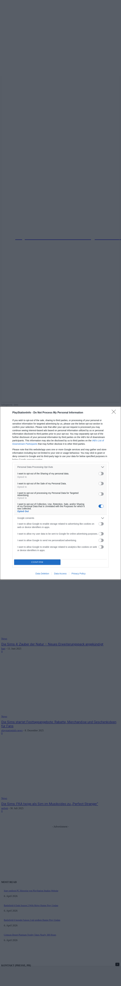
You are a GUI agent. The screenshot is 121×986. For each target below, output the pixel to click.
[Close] (115, 413)
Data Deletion (42, 573)
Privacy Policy (79, 573)
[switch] (101, 473)
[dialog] (60, 493)
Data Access (60, 573)
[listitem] (60, 467)
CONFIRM (37, 562)
